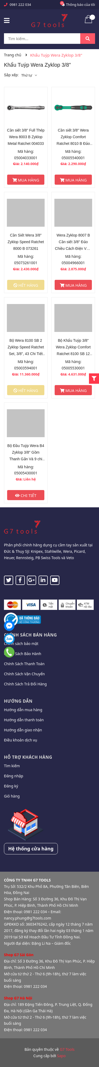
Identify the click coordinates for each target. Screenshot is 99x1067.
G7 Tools (67, 1049)
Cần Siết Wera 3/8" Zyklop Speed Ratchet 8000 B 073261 (26, 242)
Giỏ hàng (12, 796)
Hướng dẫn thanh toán (24, 719)
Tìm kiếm (12, 765)
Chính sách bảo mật (21, 643)
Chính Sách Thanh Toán (24, 663)
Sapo (61, 1055)
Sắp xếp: (11, 75)
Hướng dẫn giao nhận (23, 729)
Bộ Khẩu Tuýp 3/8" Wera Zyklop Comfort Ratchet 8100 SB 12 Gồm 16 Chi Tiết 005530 (73, 347)
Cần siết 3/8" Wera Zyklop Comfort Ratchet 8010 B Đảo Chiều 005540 (73, 137)
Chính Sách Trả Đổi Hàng (25, 683)
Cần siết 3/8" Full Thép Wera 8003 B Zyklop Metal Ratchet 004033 (25, 137)
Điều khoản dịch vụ (20, 740)
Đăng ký (11, 785)
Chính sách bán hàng (30, 635)
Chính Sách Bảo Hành (22, 653)
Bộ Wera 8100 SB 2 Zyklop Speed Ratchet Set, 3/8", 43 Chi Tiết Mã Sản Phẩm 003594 (25, 347)
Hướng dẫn (18, 701)
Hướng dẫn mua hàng (23, 709)
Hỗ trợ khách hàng (28, 757)
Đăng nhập (13, 775)
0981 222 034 (20, 4)
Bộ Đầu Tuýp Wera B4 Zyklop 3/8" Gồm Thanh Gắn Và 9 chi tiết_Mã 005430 (25, 453)
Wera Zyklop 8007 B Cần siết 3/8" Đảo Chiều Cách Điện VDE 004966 (73, 242)
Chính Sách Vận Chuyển (24, 673)
